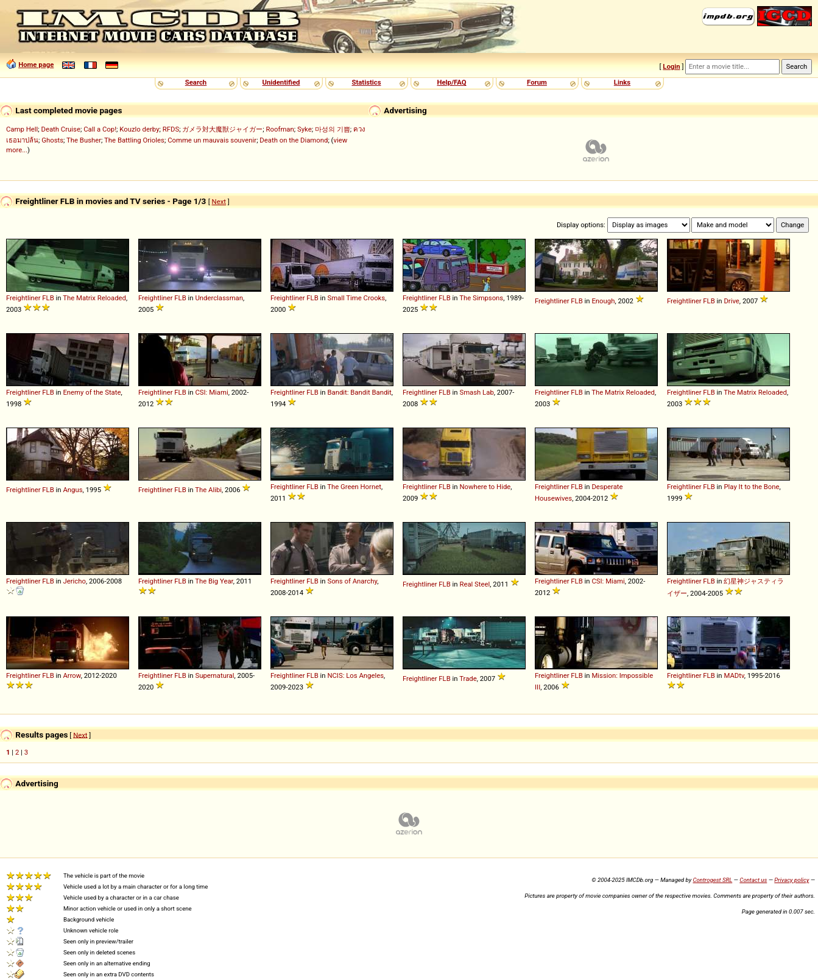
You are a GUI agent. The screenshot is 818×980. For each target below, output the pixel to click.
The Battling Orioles (134, 140)
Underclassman (219, 298)
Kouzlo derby (139, 129)
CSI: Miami (211, 392)
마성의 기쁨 (332, 129)
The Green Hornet (354, 486)
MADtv (734, 675)
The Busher (83, 140)
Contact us (753, 879)
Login (671, 66)
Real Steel (474, 584)
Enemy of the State (92, 392)
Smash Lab (476, 392)
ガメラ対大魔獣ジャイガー (222, 129)
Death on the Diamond (293, 140)
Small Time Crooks (356, 298)
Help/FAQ (451, 82)
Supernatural (214, 675)
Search (195, 82)
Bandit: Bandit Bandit (359, 392)
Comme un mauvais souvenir (211, 140)
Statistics (366, 82)
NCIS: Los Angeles (355, 675)
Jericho (74, 581)
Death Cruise (60, 129)
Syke (304, 129)
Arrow (71, 675)
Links (622, 82)
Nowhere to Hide (484, 486)
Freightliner (23, 298)
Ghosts (52, 140)
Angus (72, 489)
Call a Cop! (99, 129)
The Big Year (214, 581)
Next (219, 201)
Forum (537, 82)
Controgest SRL (712, 879)
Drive (731, 301)
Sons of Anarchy (352, 581)
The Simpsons (481, 298)
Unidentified (281, 82)
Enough (603, 301)
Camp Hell (22, 129)
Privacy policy (791, 879)
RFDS (171, 129)
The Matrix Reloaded (94, 298)
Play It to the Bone (751, 486)
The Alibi (208, 489)
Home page (36, 64)
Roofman (280, 129)
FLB (48, 298)
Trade (468, 678)
